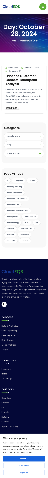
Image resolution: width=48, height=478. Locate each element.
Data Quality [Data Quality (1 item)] (12, 217)
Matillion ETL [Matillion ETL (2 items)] (26, 229)
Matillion (5, 402)
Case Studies (13, 153)
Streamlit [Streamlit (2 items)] (11, 241)
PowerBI (5, 412)
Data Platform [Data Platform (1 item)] (13, 204)
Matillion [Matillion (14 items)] (10, 229)
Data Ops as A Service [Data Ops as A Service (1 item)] (17, 198)
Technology (7, 378)
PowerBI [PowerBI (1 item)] (10, 235)
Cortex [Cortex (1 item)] (32, 180)
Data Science (8, 340)
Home (13, 40)
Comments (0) (13, 71)
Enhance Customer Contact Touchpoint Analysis (21, 80)
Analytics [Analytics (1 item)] (18, 180)
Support (5, 349)
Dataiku (5, 417)
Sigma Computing (10, 426)
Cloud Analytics (9, 344)
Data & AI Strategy (10, 326)
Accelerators (13, 136)
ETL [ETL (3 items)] (36, 223)
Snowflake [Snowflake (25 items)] (24, 235)
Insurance (6, 369)
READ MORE (12, 108)
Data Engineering (9, 330)
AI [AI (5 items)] (7, 180)
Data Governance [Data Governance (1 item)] (14, 192)
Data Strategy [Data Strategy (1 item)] (13, 223)
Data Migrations (9, 335)
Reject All (24, 472)
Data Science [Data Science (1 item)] (30, 217)
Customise (24, 465)
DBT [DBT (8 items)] (27, 223)
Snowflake (6, 398)
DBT (3, 407)
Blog (9, 144)
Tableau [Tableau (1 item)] (25, 241)
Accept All (24, 459)
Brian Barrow (12, 68)
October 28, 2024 (30, 68)
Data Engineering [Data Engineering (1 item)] (14, 186)
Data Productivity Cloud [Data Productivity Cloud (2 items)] (18, 211)
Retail (4, 373)
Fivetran (5, 421)
